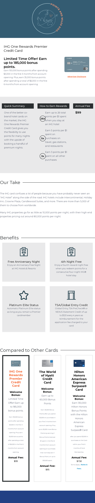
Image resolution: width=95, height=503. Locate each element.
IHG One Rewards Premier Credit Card (16, 378)
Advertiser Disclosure (77, 76)
